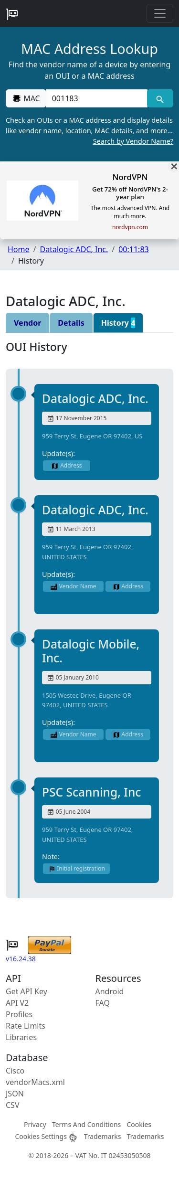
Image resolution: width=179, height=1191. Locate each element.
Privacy (35, 1124)
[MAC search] (160, 98)
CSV (13, 1105)
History (118, 323)
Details (71, 323)
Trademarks (102, 1136)
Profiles (19, 1014)
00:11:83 (133, 249)
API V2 (17, 1003)
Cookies (139, 1124)
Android (109, 991)
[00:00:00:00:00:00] (96, 98)
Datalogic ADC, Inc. (74, 249)
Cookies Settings (46, 1136)
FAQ (102, 1003)
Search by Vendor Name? (133, 141)
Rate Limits (25, 1026)
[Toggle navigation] (160, 13)
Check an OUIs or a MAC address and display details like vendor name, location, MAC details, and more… (89, 131)
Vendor (27, 323)
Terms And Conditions (86, 1124)
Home (19, 249)
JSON (15, 1093)
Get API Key (26, 991)
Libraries (21, 1037)
